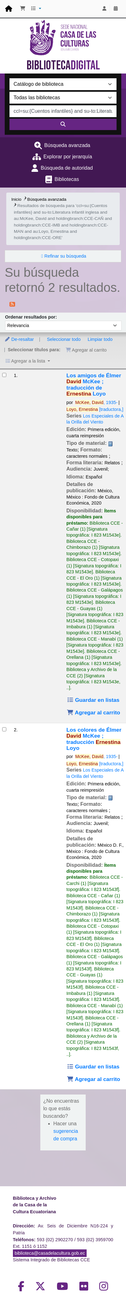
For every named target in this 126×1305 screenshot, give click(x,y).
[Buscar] (63, 124)
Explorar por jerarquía (67, 156)
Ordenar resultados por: (31, 316)
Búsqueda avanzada (67, 145)
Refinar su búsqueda (65, 256)
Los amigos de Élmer (93, 385)
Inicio (16, 199)
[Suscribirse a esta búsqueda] (12, 304)
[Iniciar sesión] (104, 9)
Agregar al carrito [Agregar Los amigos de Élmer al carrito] (93, 712)
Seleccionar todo (64, 339)
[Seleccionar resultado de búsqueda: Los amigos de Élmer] (4, 375)
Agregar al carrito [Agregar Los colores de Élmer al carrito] (93, 1079)
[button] (22, 9)
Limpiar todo (100, 339)
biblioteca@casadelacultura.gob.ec (49, 1253)
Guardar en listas (93, 700)
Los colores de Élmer (94, 739)
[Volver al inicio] (107, 1285)
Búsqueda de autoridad (67, 168)
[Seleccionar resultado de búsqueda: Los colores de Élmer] (4, 729)
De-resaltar (19, 339)
